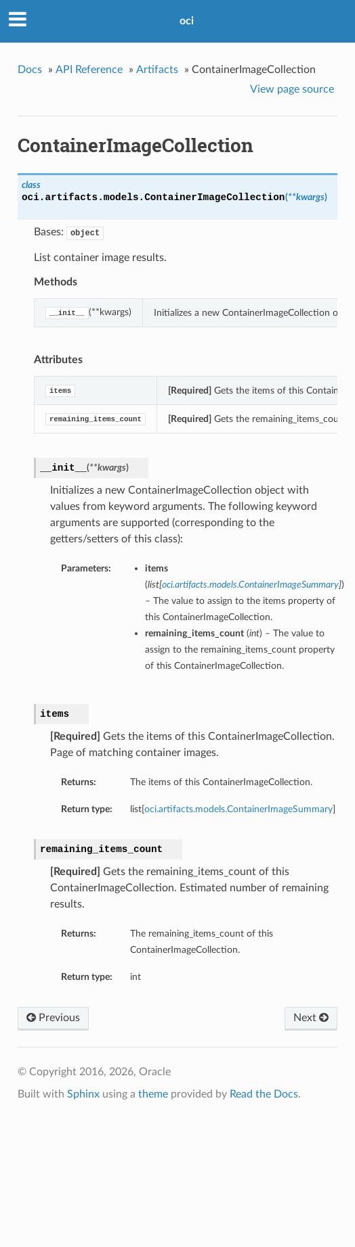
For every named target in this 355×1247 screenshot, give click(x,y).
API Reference (89, 69)
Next (311, 1017)
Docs (30, 69)
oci (187, 21)
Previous (53, 1017)
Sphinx (83, 1094)
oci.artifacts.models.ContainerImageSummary (238, 809)
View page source (292, 89)
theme (153, 1094)
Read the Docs (264, 1094)
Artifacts (157, 69)
